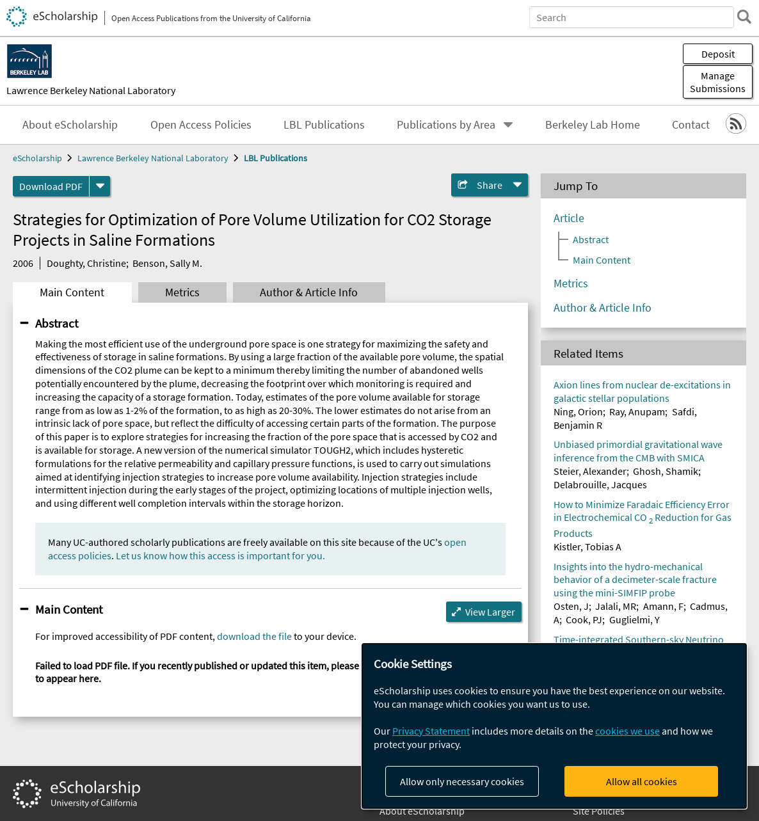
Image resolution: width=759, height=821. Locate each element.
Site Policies (599, 810)
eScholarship (37, 158)
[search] (742, 16)
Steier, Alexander (590, 471)
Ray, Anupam (637, 411)
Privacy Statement (431, 730)
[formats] (100, 186)
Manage (718, 82)
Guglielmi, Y (634, 619)
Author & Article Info (309, 292)
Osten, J (571, 606)
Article (569, 218)
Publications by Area (446, 125)
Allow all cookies (641, 781)
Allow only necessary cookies (462, 781)
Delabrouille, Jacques (600, 484)
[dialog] (554, 726)
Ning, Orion (578, 411)
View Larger (490, 611)
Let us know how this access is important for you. (220, 555)
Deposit (718, 53)
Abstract (56, 323)
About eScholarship (70, 125)
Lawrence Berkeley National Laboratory (90, 90)
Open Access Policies (201, 125)
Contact (691, 125)
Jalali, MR (615, 606)
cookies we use (627, 730)
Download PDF (51, 186)
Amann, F (663, 606)
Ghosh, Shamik (665, 471)
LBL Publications (324, 125)
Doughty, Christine (86, 263)
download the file (254, 636)
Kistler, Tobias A (587, 546)
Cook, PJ (584, 619)
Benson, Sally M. (167, 263)
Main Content (72, 292)
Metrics (182, 292)
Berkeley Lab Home (592, 125)
